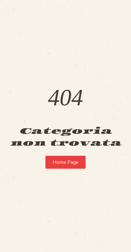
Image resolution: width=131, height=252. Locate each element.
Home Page (65, 162)
